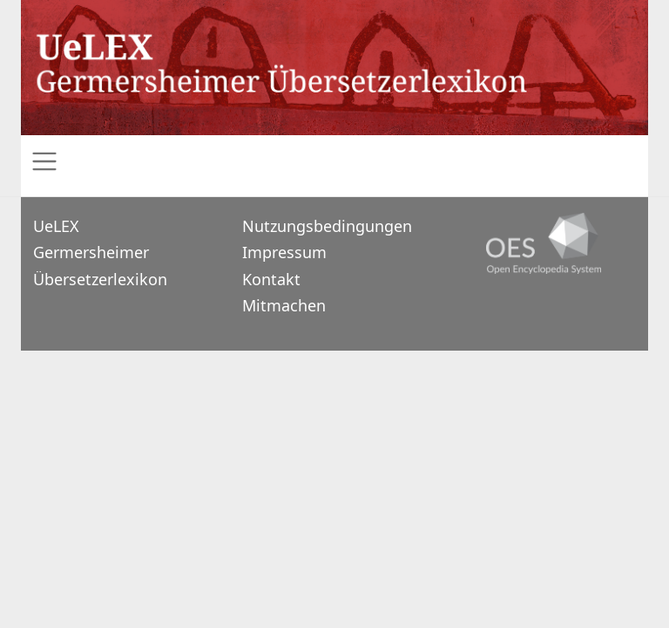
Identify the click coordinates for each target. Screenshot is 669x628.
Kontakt (271, 279)
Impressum (284, 252)
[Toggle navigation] (334, 162)
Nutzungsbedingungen (327, 225)
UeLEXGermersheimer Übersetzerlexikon (100, 252)
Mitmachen (284, 305)
